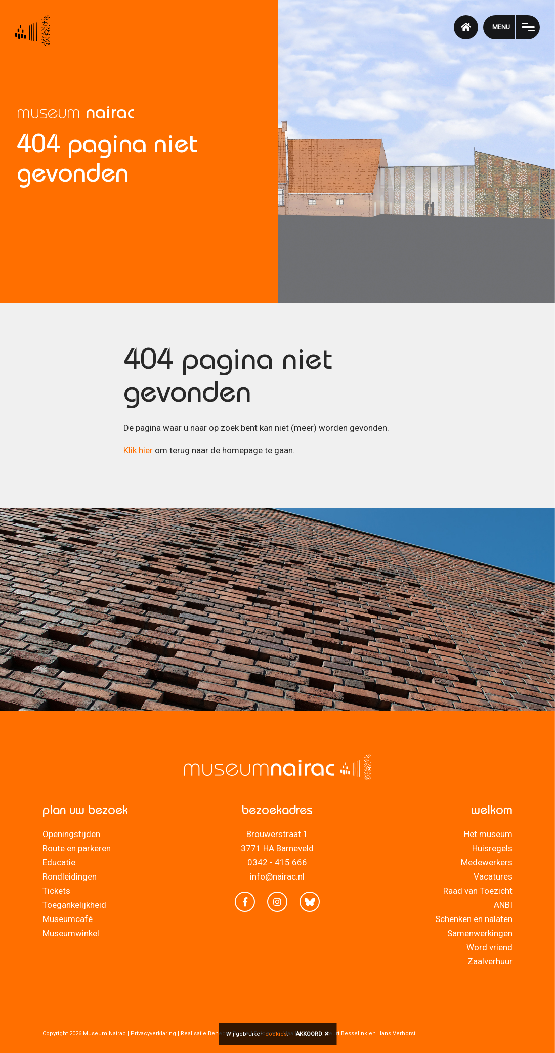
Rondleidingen (69, 876)
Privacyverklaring (153, 1033)
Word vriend (489, 947)
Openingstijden (71, 834)
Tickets (56, 891)
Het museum (488, 834)
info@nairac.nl (277, 876)
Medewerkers (487, 862)
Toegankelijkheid (74, 905)
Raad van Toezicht (478, 891)
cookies (276, 1034)
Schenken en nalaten (474, 919)
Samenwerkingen (480, 933)
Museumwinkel (70, 933)
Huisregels (492, 848)
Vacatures (493, 876)
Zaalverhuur (490, 961)
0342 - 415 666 (277, 862)
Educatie (58, 862)
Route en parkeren (76, 848)
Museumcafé (67, 919)
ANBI (503, 905)
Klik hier (138, 450)
